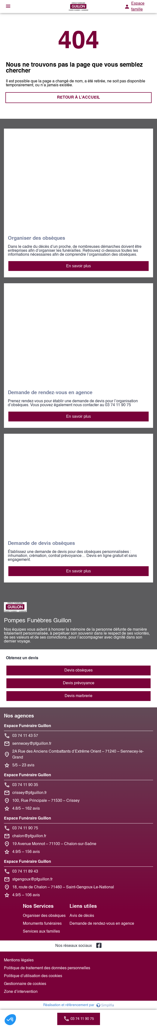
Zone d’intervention (21, 992)
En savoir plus (78, 266)
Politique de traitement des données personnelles (47, 968)
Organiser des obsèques (44, 916)
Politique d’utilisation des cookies (33, 976)
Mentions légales (19, 960)
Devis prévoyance (78, 683)
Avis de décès (82, 916)
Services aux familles (41, 932)
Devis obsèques (78, 670)
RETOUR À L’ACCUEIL (78, 98)
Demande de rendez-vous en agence (102, 924)
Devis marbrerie (78, 696)
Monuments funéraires (42, 924)
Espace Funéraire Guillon (27, 726)
